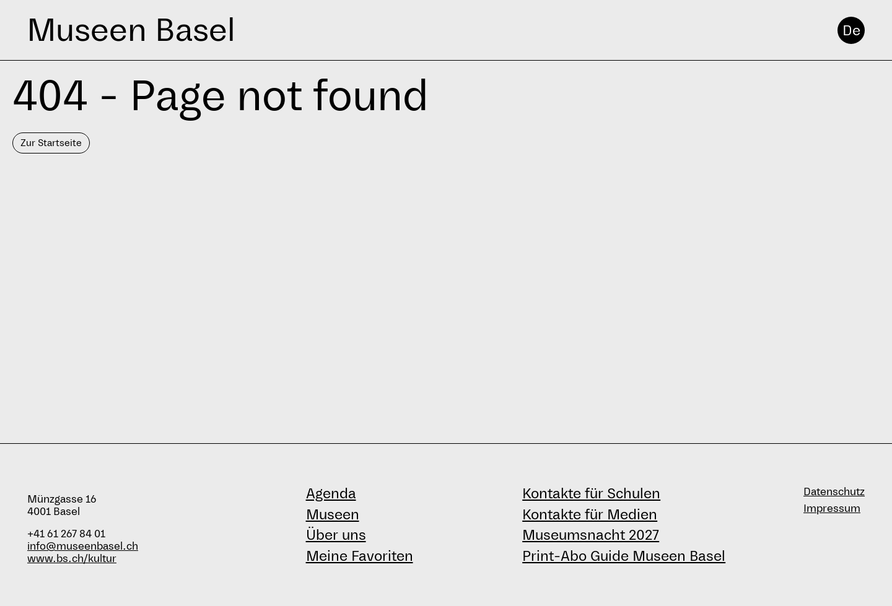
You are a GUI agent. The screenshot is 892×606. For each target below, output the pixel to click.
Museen (332, 514)
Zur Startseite (51, 143)
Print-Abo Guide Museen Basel (623, 556)
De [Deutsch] (851, 30)
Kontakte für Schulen (591, 493)
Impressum (831, 508)
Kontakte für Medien (589, 514)
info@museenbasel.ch (82, 546)
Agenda (331, 493)
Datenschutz (834, 491)
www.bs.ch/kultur (71, 558)
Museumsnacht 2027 (590, 534)
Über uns (336, 534)
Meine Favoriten (359, 556)
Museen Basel (131, 30)
